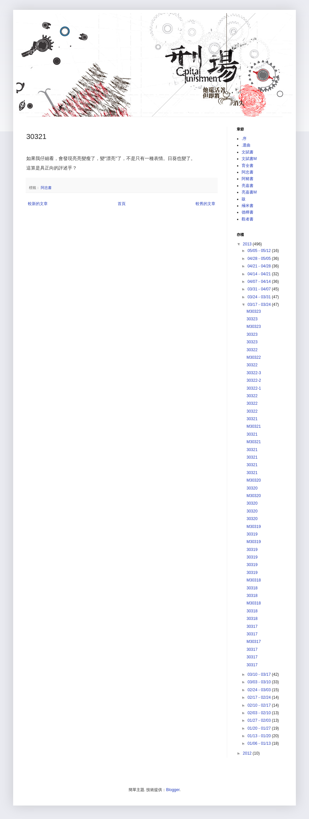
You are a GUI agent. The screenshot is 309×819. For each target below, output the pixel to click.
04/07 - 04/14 (260, 281)
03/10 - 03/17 (260, 674)
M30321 (254, 426)
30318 (252, 588)
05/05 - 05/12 (260, 250)
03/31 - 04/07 (260, 289)
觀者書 (247, 219)
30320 (252, 488)
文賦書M (249, 158)
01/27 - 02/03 (260, 720)
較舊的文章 (205, 203)
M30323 (254, 311)
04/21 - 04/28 (260, 266)
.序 (244, 138)
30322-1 (254, 388)
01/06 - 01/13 (260, 743)
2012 (248, 753)
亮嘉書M (249, 192)
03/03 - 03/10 (260, 682)
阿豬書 (247, 178)
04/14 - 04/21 (260, 274)
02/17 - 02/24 (260, 697)
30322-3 (254, 373)
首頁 (122, 203)
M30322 (254, 357)
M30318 (254, 580)
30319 (252, 534)
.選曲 (246, 145)
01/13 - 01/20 (260, 736)
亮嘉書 (247, 185)
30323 (252, 319)
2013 (248, 244)
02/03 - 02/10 (260, 713)
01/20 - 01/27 (260, 728)
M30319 (254, 526)
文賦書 (247, 152)
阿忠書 (46, 188)
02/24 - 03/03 (260, 690)
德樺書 (247, 212)
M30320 (254, 480)
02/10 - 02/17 (260, 705)
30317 (252, 626)
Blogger (172, 789)
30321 (252, 419)
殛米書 (247, 205)
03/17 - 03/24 (260, 304)
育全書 (247, 165)
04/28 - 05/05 (260, 258)
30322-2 (254, 380)
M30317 (254, 641)
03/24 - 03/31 (260, 297)
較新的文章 (38, 203)
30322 (252, 350)
